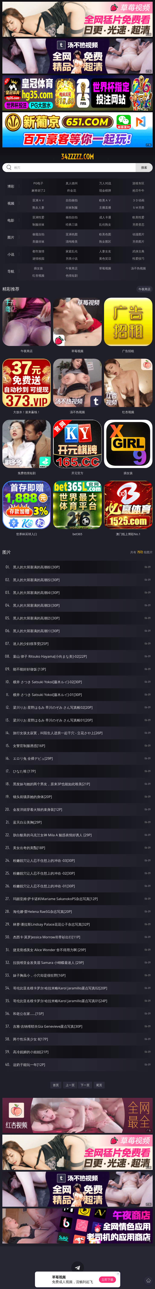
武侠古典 (138, 251)
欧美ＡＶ (105, 200)
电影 (10, 220)
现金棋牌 (105, 190)
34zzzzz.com (77, 156)
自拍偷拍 (72, 200)
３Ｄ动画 (138, 200)
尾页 (99, 1085)
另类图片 (138, 241)
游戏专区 (138, 183)
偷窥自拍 (38, 234)
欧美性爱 (138, 217)
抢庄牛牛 (138, 190)
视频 (10, 203)
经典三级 (72, 224)
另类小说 (72, 258)
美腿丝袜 (38, 241)
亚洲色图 (72, 234)
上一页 (70, 1085)
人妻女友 (105, 251)
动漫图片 (138, 234)
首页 (56, 1085)
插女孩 (38, 268)
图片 (10, 237)
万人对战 (105, 183)
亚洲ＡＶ (38, 200)
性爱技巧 (138, 258)
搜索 (144, 167)
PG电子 (38, 183)
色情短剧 (72, 275)
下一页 (85, 1085)
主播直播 (105, 207)
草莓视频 (105, 268)
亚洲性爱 (38, 217)
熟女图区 (105, 241)
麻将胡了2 (38, 190)
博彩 (10, 186)
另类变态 (138, 224)
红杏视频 (38, 275)
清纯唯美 (72, 241)
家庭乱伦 (72, 251)
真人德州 (72, 183)
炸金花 (71, 190)
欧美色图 (105, 234)
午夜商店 (72, 268)
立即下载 (107, 1280)
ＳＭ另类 (138, 207)
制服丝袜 (38, 224)
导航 (10, 271)
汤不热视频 (138, 268)
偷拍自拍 (72, 217)
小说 (10, 254)
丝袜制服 (72, 207)
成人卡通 (105, 217)
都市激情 (38, 251)
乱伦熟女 (105, 224)
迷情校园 (38, 258)
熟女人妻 (38, 207)
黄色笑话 (105, 258)
